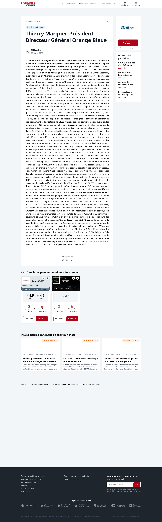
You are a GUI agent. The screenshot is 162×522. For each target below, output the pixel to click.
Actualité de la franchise (39, 384)
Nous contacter (77, 517)
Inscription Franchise (92, 517)
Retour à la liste (33, 21)
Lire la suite (123, 68)
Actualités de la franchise (31, 479)
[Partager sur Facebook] (63, 260)
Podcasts (24, 485)
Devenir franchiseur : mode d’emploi (78, 476)
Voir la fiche (29, 319)
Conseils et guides (28, 482)
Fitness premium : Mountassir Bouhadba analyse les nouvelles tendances (40, 361)
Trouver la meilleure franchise (33, 476)
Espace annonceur (71, 479)
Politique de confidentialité (44, 517)
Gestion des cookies (63, 517)
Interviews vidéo (27, 488)
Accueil (24, 384)
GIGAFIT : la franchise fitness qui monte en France (80, 360)
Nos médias (26, 491)
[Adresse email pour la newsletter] (119, 484)
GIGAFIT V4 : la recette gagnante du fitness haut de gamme (121, 360)
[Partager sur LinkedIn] (67, 260)
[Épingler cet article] (107, 21)
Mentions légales (27, 517)
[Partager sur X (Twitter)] (71, 260)
